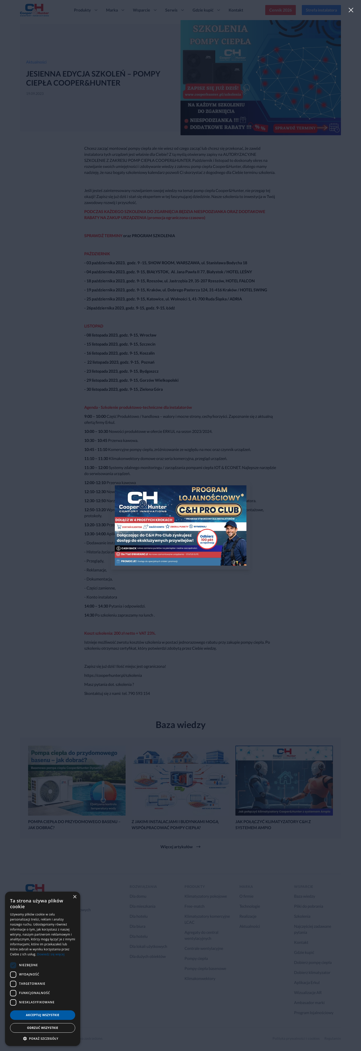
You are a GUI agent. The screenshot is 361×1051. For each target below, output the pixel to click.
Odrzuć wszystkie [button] (42, 1028)
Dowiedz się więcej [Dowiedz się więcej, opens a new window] (51, 954)
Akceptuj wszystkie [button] (42, 1015)
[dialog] (42, 969)
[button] (42, 1038)
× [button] (74, 897)
